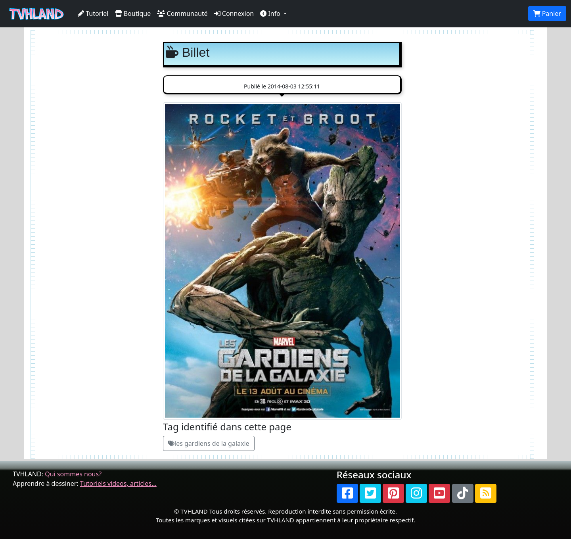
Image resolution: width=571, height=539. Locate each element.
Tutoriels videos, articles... (118, 483)
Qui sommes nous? (73, 474)
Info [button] (271, 13)
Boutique (133, 13)
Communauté (182, 13)
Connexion (234, 13)
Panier (547, 13)
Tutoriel (93, 13)
